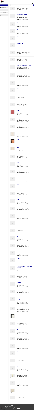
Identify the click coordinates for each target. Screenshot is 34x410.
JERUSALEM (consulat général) (4, 7)
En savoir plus (15, 408)
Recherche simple (5, 3)
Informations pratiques (19, 3)
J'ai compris (19, 408)
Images (1, 15)
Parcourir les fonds (14, 3)
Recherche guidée (9, 3)
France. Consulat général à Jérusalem (4, 12)
